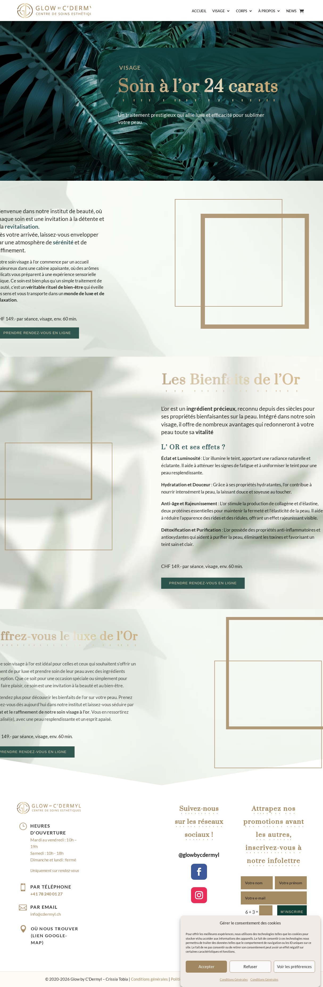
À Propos (266, 11)
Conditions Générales (234, 979)
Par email (43, 907)
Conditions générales (149, 979)
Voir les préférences (294, 966)
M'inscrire (292, 912)
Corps (241, 11)
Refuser (250, 966)
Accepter (206, 966)
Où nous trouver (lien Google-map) (54, 935)
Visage (218, 11)
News (291, 11)
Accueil (199, 11)
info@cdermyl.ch (45, 913)
